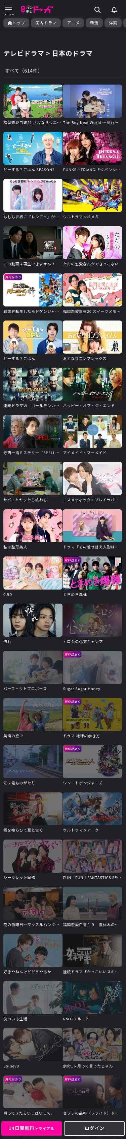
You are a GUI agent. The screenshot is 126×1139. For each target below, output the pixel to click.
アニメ (73, 22)
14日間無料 (31, 1128)
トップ (16, 22)
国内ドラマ (45, 22)
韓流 (94, 22)
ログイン (94, 1128)
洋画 (113, 22)
